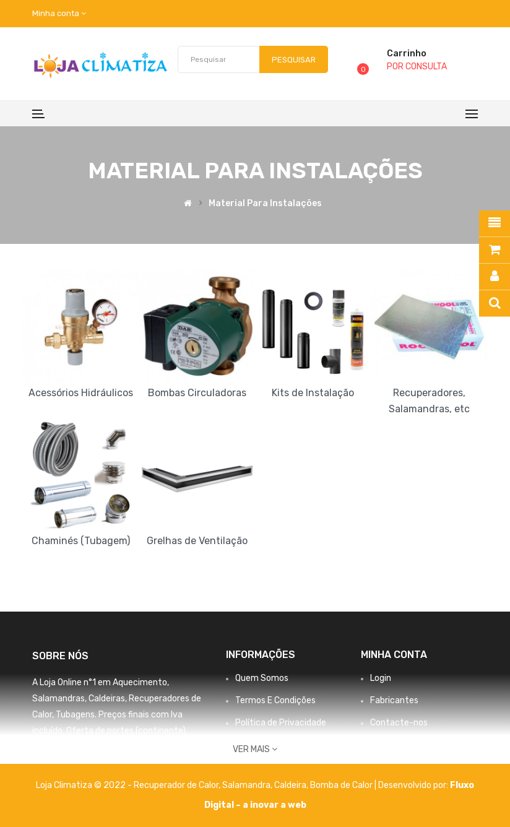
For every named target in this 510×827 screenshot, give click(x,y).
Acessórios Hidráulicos (80, 393)
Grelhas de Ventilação (197, 541)
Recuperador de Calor (176, 785)
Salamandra (246, 785)
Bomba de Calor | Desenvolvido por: (380, 785)
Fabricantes (394, 700)
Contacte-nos (399, 722)
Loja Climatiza (64, 785)
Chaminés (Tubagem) (81, 541)
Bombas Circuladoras (197, 393)
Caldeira (290, 785)
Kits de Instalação (313, 393)
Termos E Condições (275, 700)
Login (380, 678)
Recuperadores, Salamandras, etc (429, 401)
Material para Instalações (265, 203)
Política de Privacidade (280, 722)
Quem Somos (261, 678)
